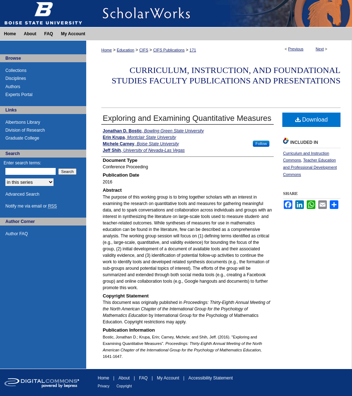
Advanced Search (22, 194)
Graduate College (22, 138)
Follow (261, 143)
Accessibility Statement (211, 378)
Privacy (104, 386)
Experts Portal (18, 94)
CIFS (143, 50)
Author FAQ (16, 233)
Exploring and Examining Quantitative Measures (187, 118)
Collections (16, 70)
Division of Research (25, 130)
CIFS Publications (168, 50)
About (124, 378)
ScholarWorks (219, 13)
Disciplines (15, 78)
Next (320, 49)
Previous (296, 49)
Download (311, 120)
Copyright (124, 386)
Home (106, 50)
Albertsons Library (22, 122)
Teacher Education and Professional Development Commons (310, 167)
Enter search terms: (22, 162)
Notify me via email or (31, 206)
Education (125, 50)
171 (193, 50)
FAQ (143, 378)
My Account (168, 378)
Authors (12, 86)
